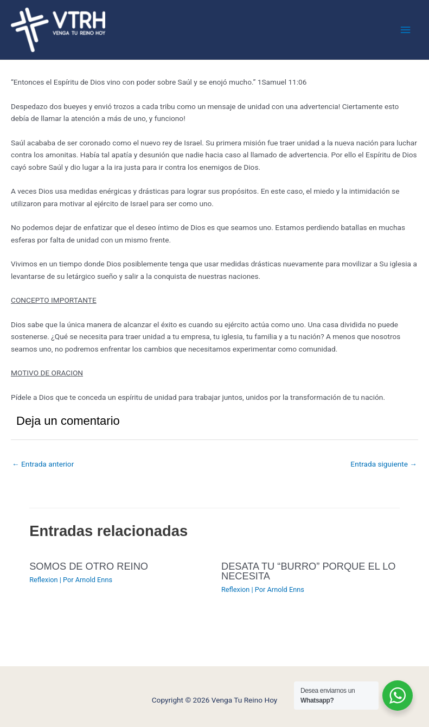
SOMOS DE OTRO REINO (88, 566)
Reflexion (43, 580)
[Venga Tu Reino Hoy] (58, 30)
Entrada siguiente (383, 464)
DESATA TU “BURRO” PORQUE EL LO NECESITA (308, 571)
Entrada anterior (43, 464)
